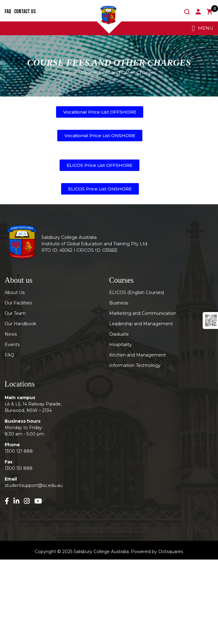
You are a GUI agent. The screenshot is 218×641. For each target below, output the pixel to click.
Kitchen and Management (137, 355)
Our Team (15, 313)
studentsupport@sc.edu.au (34, 485)
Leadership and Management (141, 323)
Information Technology (135, 365)
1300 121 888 (19, 451)
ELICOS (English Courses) (136, 292)
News (11, 334)
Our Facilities (18, 303)
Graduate (119, 334)
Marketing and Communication (142, 313)
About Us (15, 292)
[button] (99, 112)
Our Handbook (20, 323)
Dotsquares (170, 551)
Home (69, 72)
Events (12, 344)
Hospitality (120, 344)
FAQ (8, 11)
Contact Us (25, 11)
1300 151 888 (19, 468)
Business (118, 303)
